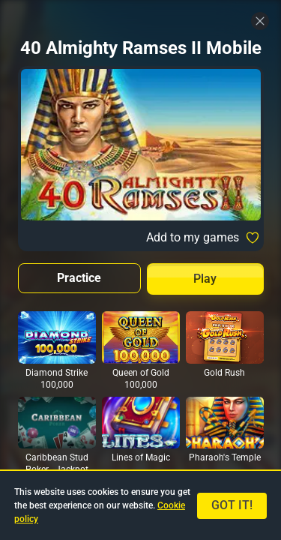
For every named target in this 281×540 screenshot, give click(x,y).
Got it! (232, 505)
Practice (79, 278)
